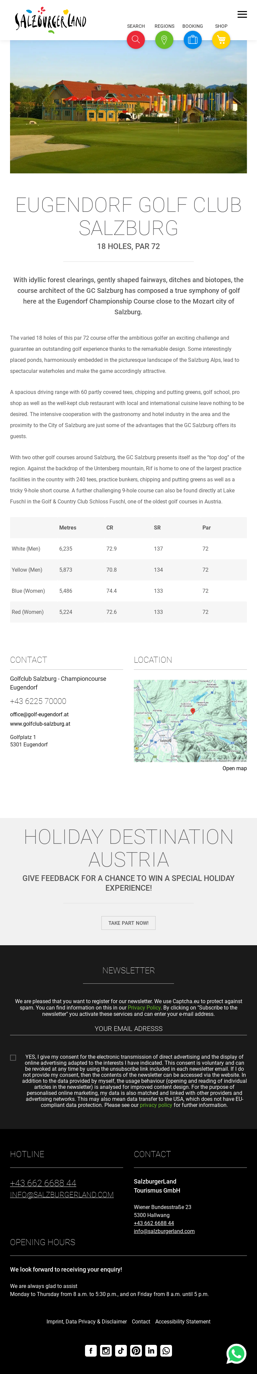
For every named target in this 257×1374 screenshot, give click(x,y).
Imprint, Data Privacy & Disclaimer (87, 1321)
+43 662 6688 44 (154, 1223)
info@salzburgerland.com (164, 1231)
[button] (136, 40)
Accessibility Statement (182, 1321)
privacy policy (156, 1105)
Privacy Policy (144, 1007)
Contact (141, 1321)
